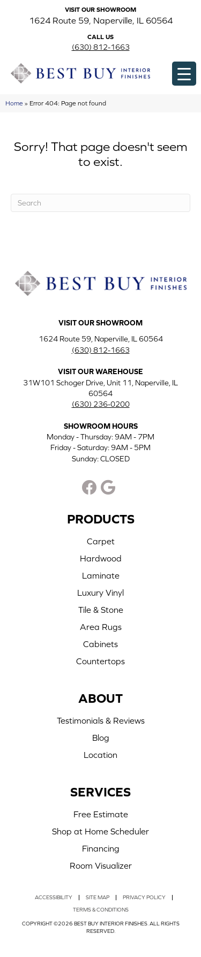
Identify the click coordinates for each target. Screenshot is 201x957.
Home (14, 103)
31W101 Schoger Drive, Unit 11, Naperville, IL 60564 (100, 388)
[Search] (100, 203)
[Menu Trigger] (184, 74)
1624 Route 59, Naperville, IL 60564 (101, 20)
